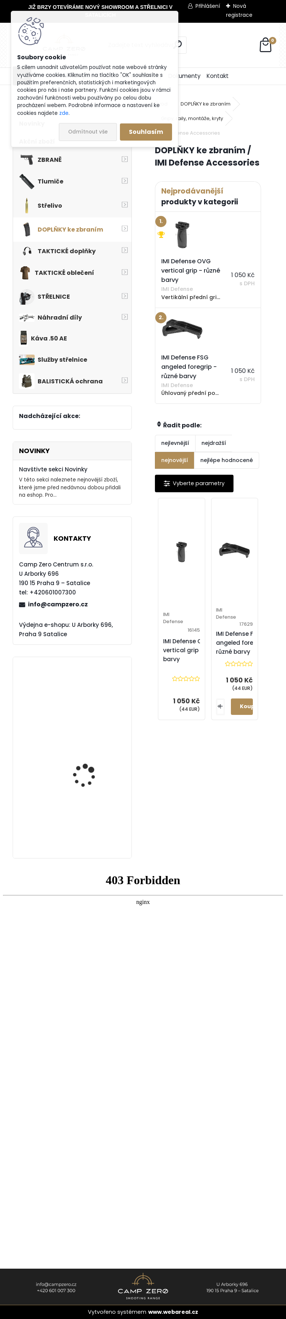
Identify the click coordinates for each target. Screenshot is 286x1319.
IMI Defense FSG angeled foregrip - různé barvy (242, 643)
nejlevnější (175, 443)
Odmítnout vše (88, 131)
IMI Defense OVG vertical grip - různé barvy (191, 650)
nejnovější (174, 460)
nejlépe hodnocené (226, 460)
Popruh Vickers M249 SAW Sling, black (89, 824)
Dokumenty (184, 76)
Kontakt (218, 76)
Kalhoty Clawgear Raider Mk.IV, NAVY (85, 703)
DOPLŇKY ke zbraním (206, 103)
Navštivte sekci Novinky (53, 469)
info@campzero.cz (58, 604)
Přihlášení (208, 6)
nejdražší (213, 443)
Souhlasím (146, 132)
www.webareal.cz (173, 1312)
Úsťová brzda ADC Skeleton (85, 763)
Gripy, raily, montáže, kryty (192, 118)
